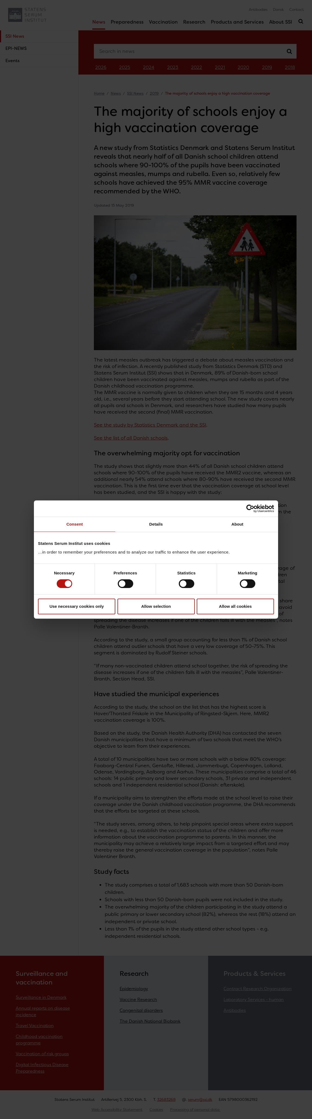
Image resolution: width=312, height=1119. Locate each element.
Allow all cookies (235, 606)
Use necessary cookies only (76, 606)
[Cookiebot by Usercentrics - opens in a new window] (250, 508)
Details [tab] (156, 524)
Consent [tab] (74, 524)
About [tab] (237, 524)
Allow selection (156, 606)
